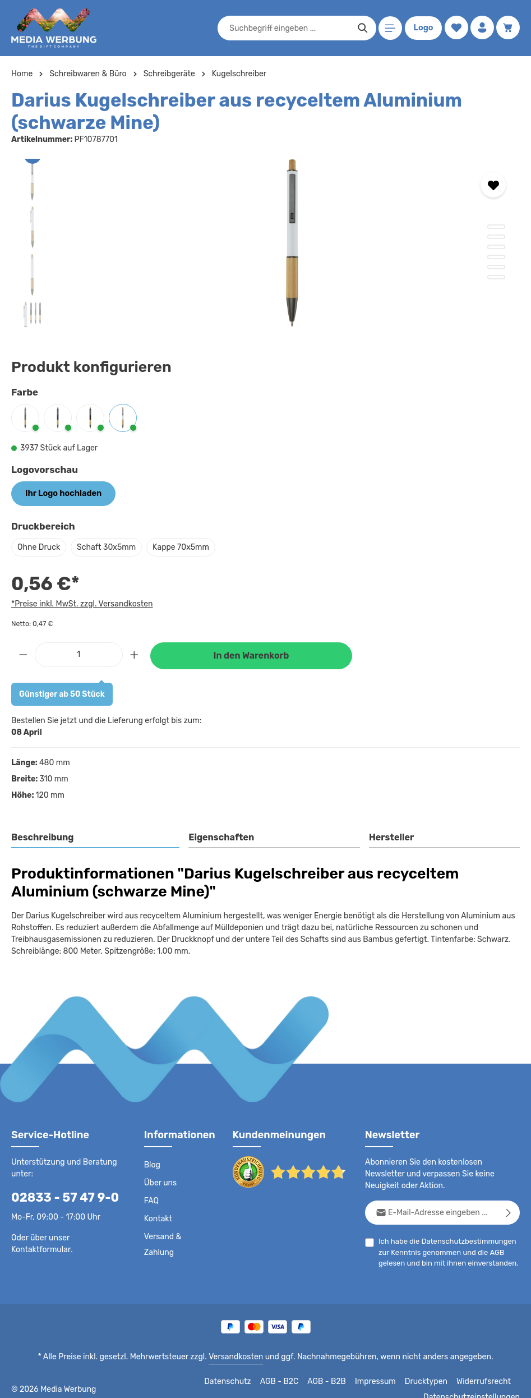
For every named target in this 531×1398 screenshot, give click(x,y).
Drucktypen (341, 1381)
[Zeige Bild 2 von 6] (496, 236)
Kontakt (157, 1218)
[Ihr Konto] (481, 28)
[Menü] (389, 28)
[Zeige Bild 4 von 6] (496, 257)
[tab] (96, 837)
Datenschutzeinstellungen (475, 1381)
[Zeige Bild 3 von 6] (496, 247)
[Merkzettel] (455, 28)
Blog (152, 1164)
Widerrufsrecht (395, 1381)
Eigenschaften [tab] (220, 836)
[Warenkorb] (508, 28)
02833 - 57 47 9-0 (59, 1197)
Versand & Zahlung (162, 1244)
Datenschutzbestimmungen (465, 1240)
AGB (493, 1252)
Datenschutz (147, 1381)
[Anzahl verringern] (23, 654)
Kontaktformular (39, 1248)
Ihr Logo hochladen (61, 493)
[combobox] (288, 28)
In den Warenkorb (251, 655)
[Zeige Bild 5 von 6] (496, 267)
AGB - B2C (197, 1381)
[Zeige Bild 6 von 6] (496, 277)
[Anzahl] (79, 654)
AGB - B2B (245, 1381)
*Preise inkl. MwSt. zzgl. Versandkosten (80, 603)
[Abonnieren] (509, 1212)
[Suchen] (362, 28)
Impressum (293, 1381)
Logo (422, 28)
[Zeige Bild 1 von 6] (496, 226)
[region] (265, 243)
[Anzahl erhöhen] (134, 654)
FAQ (152, 1200)
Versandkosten (238, 1356)
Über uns (160, 1182)
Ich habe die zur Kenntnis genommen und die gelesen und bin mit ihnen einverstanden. (444, 1251)
